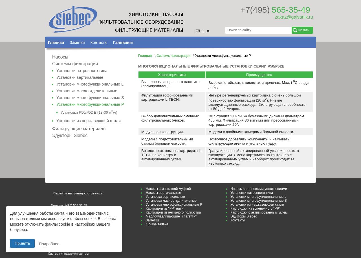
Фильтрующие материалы (79, 128)
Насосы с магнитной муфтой (168, 189)
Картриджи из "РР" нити (164, 208)
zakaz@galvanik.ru (294, 17)
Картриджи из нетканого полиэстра (173, 212)
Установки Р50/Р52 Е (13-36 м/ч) (89, 112)
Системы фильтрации (75, 63)
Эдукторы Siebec (69, 135)
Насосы (60, 57)
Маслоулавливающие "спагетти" (171, 216)
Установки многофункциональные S (90, 97)
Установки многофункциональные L (90, 84)
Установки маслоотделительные (86, 91)
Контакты (98, 42)
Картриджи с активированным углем (258, 212)
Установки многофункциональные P (174, 205)
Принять (22, 243)
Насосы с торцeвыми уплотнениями (258, 189)
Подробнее (49, 244)
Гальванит (123, 42)
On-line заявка (157, 224)
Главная (56, 42)
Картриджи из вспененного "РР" (255, 208)
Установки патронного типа (81, 70)
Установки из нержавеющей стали (88, 120)
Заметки (77, 42)
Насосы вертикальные (163, 193)
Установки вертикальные (79, 77)
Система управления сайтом (68, 253)
